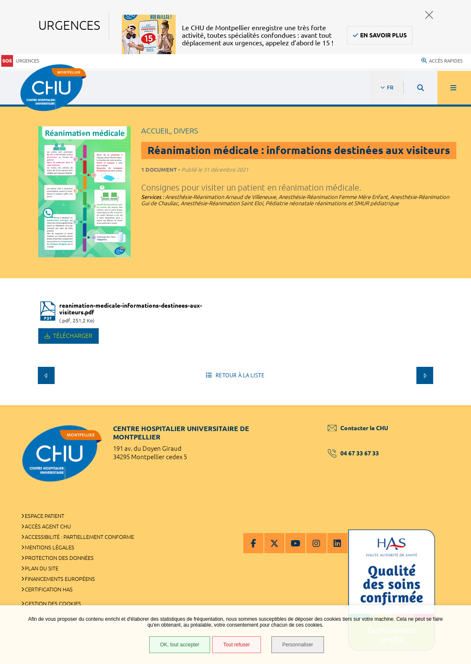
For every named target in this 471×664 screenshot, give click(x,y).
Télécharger (72, 335)
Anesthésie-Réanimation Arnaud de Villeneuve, (222, 197)
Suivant (424, 375)
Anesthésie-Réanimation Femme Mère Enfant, (334, 197)
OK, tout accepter (179, 645)
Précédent (46, 375)
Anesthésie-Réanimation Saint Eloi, (223, 203)
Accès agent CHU (48, 526)
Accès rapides (442, 60)
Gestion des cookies (53, 603)
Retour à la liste (239, 375)
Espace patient (44, 516)
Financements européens (60, 579)
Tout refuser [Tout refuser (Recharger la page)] (236, 645)
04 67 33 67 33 (353, 453)
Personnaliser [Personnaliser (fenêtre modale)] (297, 645)
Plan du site (41, 568)
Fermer (429, 14)
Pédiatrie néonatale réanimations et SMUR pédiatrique (332, 203)
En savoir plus (383, 35)
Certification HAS (49, 589)
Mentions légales (49, 547)
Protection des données (59, 558)
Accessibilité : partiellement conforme (79, 537)
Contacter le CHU (358, 428)
